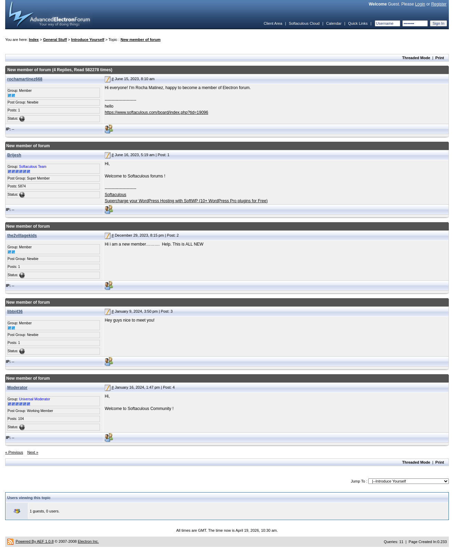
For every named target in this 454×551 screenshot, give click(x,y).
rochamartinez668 (24, 79)
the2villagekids (22, 235)
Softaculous (115, 194)
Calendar (334, 23)
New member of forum (141, 39)
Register (439, 4)
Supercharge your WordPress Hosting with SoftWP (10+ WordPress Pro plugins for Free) (186, 200)
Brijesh (14, 155)
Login (420, 4)
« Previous (14, 452)
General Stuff (55, 39)
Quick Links (358, 23)
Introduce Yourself (87, 39)
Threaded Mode (416, 58)
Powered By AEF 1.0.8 (35, 541)
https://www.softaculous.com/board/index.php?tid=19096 (156, 112)
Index (34, 39)
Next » (32, 452)
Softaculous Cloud (304, 23)
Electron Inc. (88, 541)
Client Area (273, 23)
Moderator (17, 387)
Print (439, 58)
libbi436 (15, 311)
